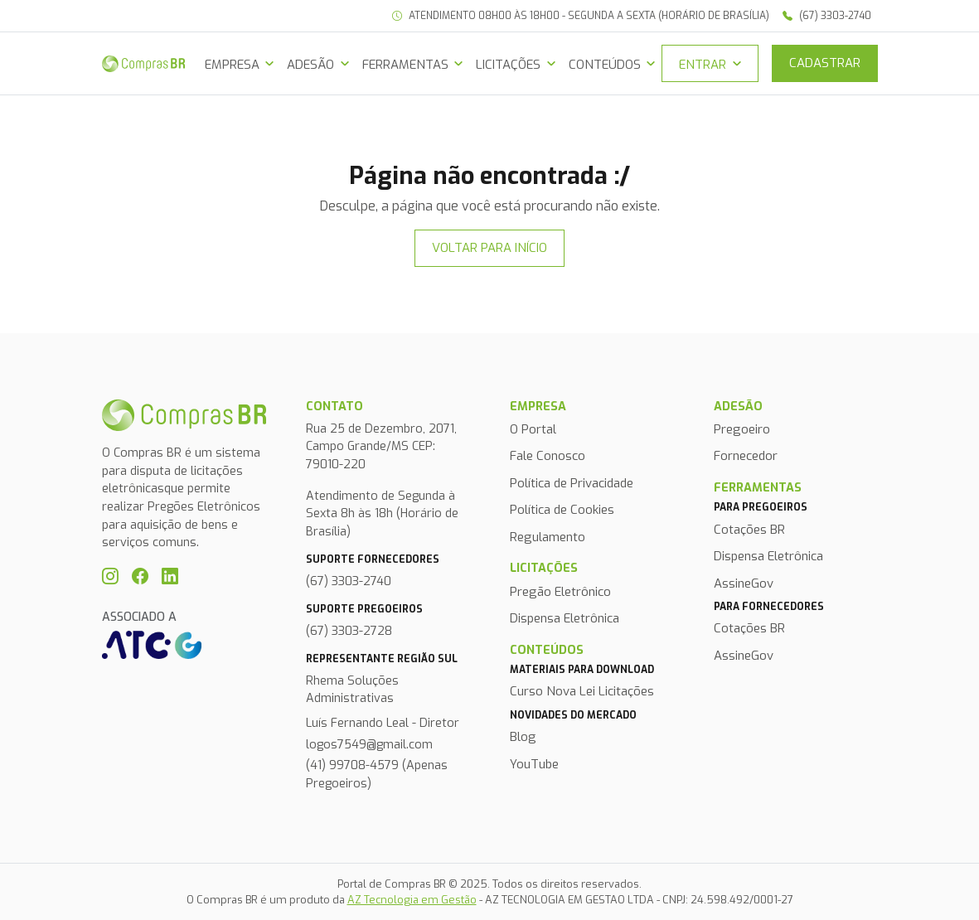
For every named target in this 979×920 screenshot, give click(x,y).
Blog (523, 737)
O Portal (533, 429)
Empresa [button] (232, 64)
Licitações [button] (508, 64)
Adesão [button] (310, 64)
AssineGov (743, 583)
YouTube (534, 764)
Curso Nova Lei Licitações (582, 691)
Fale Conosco (547, 456)
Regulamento (547, 537)
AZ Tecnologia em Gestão (412, 900)
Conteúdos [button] (605, 64)
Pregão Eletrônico (560, 591)
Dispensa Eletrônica (564, 618)
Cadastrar (824, 63)
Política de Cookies (562, 509)
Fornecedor (746, 456)
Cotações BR (749, 529)
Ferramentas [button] (405, 64)
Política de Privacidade (571, 483)
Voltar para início (489, 248)
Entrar (702, 64)
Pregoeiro (742, 429)
